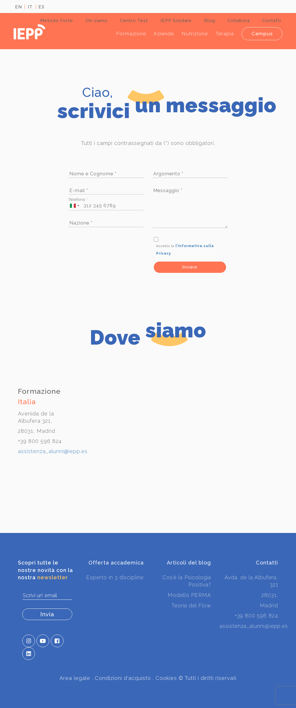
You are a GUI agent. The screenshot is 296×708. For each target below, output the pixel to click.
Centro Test (134, 20)
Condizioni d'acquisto (123, 678)
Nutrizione (192, 33)
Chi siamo (97, 20)
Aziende (160, 33)
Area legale (75, 678)
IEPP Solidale (176, 20)
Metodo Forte (56, 20)
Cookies (166, 678)
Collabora (238, 20)
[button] (28, 641)
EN (18, 7)
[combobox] (74, 205)
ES (41, 7)
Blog (209, 20)
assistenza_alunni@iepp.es (53, 451)
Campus (261, 33)
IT (30, 7)
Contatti (271, 20)
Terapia (222, 33)
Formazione (127, 33)
